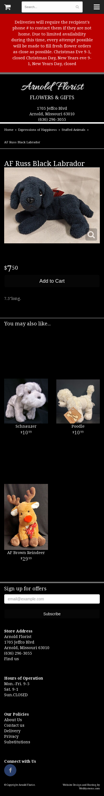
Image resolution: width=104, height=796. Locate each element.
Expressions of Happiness (37, 130)
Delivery (12, 731)
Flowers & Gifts (52, 97)
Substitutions (17, 742)
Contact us (14, 725)
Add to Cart (52, 281)
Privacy (11, 736)
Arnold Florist (52, 88)
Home (8, 130)
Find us (11, 659)
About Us (13, 720)
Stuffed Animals (73, 130)
